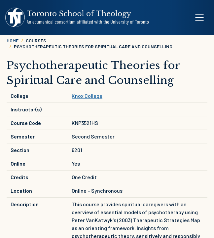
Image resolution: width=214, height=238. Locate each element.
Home (12, 40)
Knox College (87, 96)
